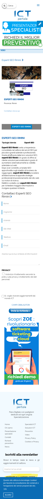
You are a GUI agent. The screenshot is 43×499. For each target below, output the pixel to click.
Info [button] (5, 489)
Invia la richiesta (20, 310)
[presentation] (19, 287)
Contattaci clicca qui (12, 111)
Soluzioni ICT (30, 428)
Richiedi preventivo (9, 442)
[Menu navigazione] (38, 5)
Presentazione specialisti (10, 432)
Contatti (8, 437)
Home (7, 424)
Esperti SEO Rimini (21, 127)
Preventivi (29, 431)
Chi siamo (8, 428)
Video (3, 50)
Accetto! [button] (8, 495)
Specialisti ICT (30, 424)
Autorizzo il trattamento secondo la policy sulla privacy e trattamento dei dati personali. (19, 277)
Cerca (7, 6)
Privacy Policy (30, 438)
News (7, 447)
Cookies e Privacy (32, 442)
